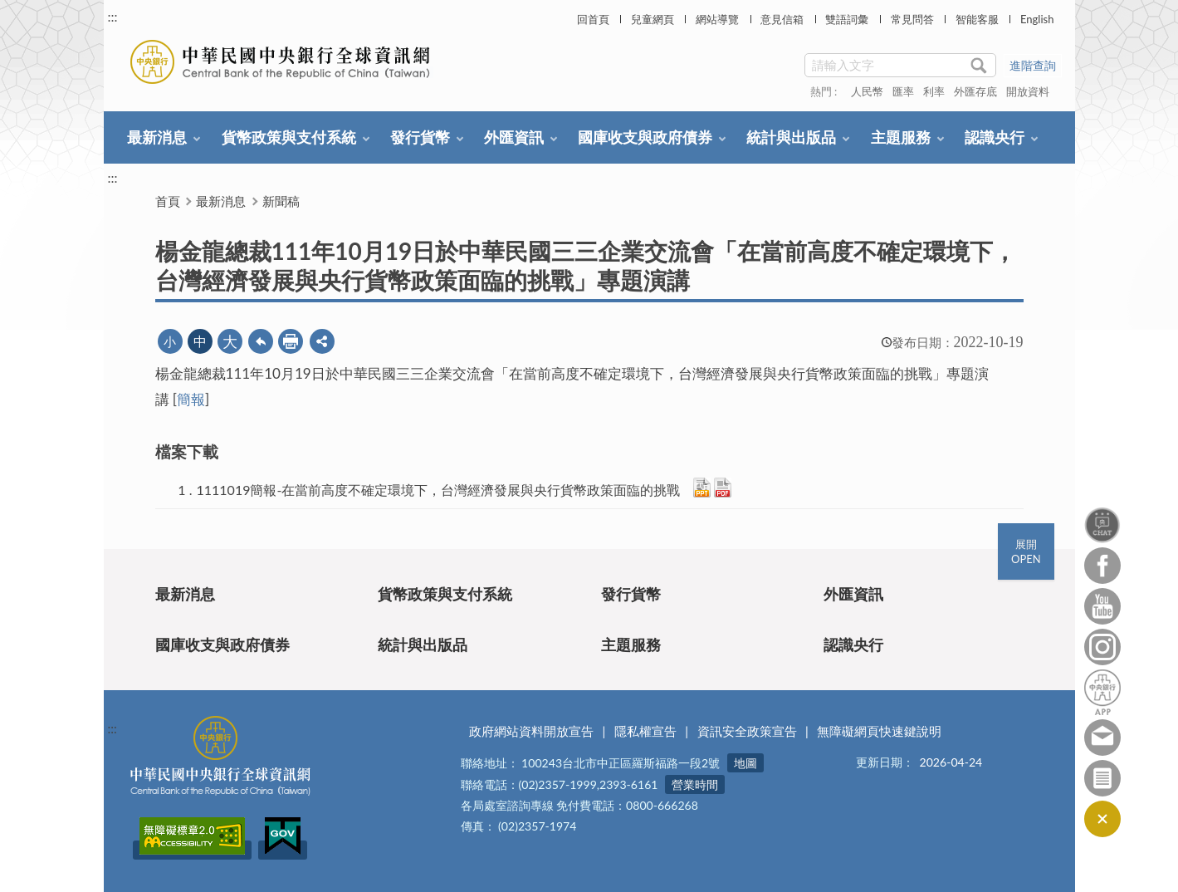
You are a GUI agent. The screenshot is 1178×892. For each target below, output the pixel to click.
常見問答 (912, 19)
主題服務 (901, 137)
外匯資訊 (514, 137)
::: (113, 16)
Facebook (1102, 565)
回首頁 (593, 19)
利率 (934, 91)
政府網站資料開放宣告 (531, 730)
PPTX (702, 487)
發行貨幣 (420, 137)
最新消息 (157, 137)
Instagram (1102, 647)
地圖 (745, 763)
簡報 (191, 399)
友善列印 (290, 341)
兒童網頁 (652, 19)
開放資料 (1027, 91)
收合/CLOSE (1101, 819)
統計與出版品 (791, 137)
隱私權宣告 (645, 730)
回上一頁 (260, 341)
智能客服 (977, 19)
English (1036, 19)
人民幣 (867, 91)
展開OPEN (1026, 551)
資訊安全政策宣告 (747, 730)
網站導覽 (717, 19)
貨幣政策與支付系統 (289, 137)
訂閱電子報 (1102, 778)
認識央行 (994, 137)
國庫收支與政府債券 (645, 137)
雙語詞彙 (846, 19)
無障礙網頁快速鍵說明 (879, 730)
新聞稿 (281, 201)
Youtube (1102, 606)
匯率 (903, 91)
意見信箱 (782, 19)
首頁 (167, 201)
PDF (722, 487)
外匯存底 (975, 91)
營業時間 (695, 784)
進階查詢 (1032, 65)
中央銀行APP (1102, 692)
